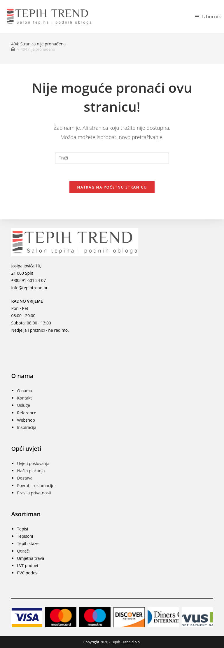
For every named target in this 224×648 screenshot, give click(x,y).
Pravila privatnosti (34, 493)
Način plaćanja (31, 470)
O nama (24, 390)
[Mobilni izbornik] (205, 16)
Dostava (24, 478)
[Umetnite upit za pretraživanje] (112, 158)
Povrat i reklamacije (35, 485)
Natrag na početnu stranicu (112, 187)
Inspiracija (26, 427)
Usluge (23, 405)
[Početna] (13, 49)
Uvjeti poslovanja (33, 463)
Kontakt (24, 398)
